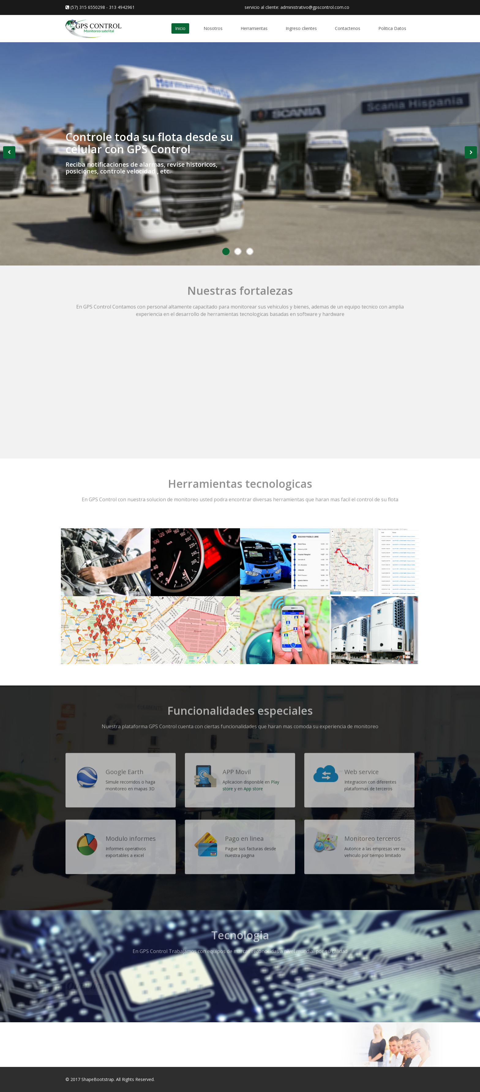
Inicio (180, 28)
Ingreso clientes (301, 28)
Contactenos (347, 28)
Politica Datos (392, 28)
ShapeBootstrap (97, 1079)
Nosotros (213, 28)
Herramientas (254, 28)
